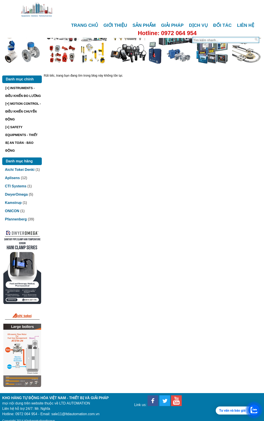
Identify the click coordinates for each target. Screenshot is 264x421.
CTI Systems (15, 186)
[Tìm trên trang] (223, 40)
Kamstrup (13, 203)
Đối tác (222, 25)
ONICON (12, 211)
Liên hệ (245, 25)
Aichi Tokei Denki (19, 170)
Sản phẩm (144, 25)
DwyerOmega (16, 194)
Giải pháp (172, 25)
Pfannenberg (16, 219)
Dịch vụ (198, 25)
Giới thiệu (115, 25)
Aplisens (12, 178)
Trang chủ (84, 25)
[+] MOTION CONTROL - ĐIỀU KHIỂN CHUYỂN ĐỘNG (23, 111)
